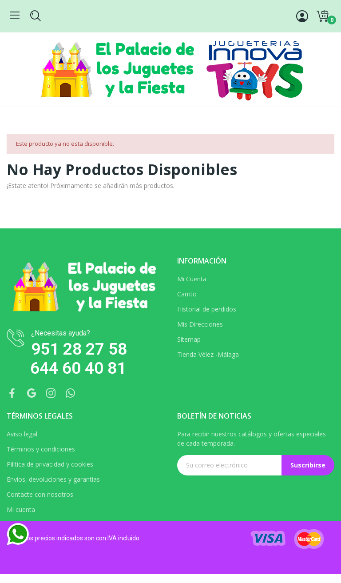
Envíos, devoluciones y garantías (53, 479)
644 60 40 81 (78, 368)
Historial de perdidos (206, 309)
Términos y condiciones (41, 449)
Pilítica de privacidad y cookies (50, 464)
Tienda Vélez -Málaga (208, 354)
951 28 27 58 (79, 349)
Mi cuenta (21, 509)
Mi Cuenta (191, 279)
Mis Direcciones (200, 324)
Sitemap (189, 339)
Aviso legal (22, 434)
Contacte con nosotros (40, 494)
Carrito (187, 294)
